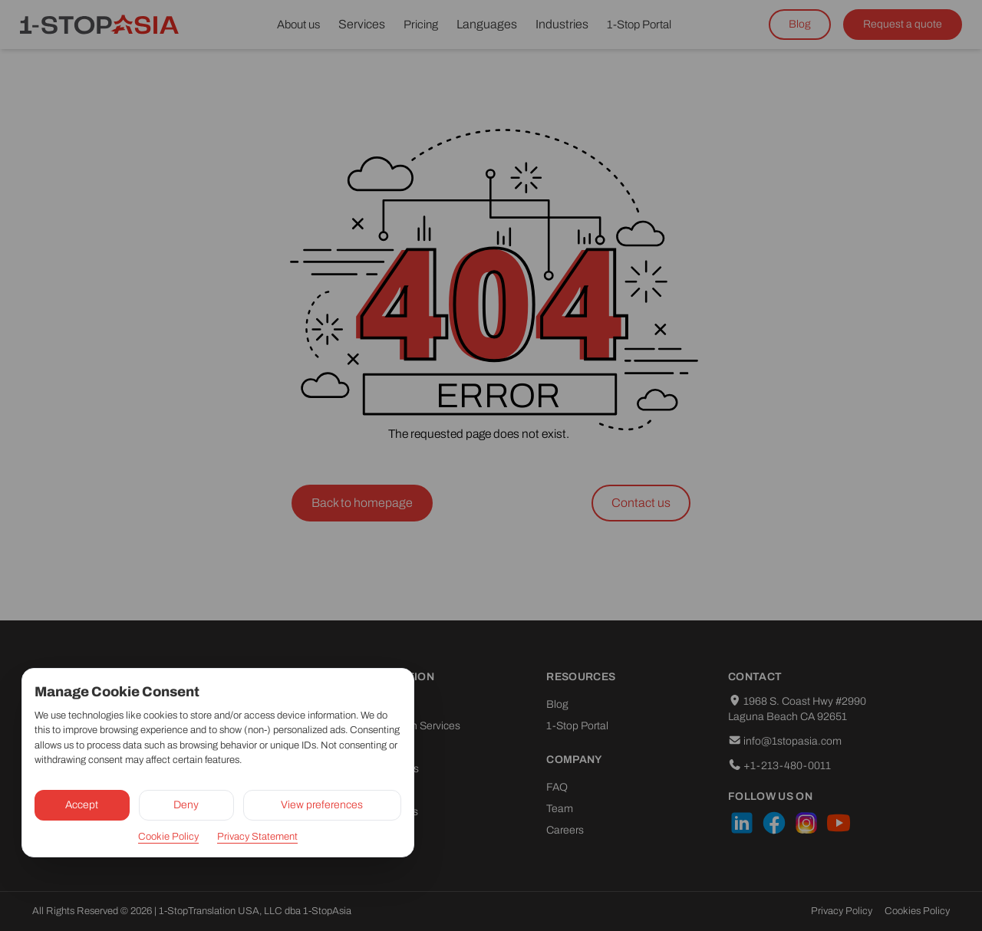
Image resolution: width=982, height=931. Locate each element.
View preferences (322, 805)
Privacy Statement (257, 836)
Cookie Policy (168, 836)
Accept (81, 805)
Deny (186, 805)
